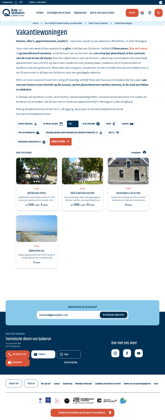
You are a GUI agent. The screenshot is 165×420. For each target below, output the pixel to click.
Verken (39, 13)
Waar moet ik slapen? (98, 23)
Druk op (31, 383)
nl (141, 13)
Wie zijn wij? (46, 384)
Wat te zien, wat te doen (102, 13)
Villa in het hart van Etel (82, 193)
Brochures (17, 362)
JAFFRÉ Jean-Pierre (36, 193)
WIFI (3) (112, 132)
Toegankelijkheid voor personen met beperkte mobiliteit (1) (72, 132)
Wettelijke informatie (83, 384)
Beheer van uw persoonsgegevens (137, 384)
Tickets (132, 13)
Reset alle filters (24, 152)
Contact (41, 354)
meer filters (58, 141)
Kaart (156, 384)
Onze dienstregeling (70, 355)
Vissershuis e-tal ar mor (128, 193)
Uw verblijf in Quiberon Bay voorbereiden (63, 23)
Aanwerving (67, 384)
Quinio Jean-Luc (36, 251)
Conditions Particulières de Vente (108, 384)
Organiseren (80, 13)
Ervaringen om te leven (58, 13)
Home (35, 23)
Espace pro (14, 383)
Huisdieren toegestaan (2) (29, 142)
